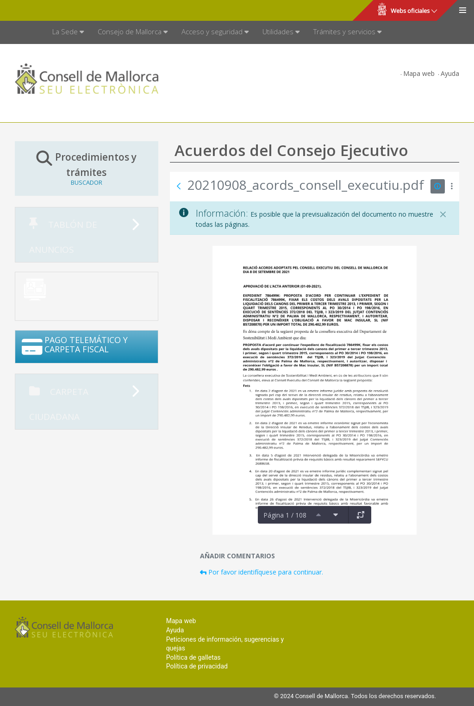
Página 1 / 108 (284, 515)
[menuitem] (68, 32)
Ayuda (450, 73)
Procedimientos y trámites (86, 168)
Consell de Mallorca (38, 10)
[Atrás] (178, 186)
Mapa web (419, 73)
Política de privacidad (197, 666)
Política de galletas (193, 657)
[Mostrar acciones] (452, 186)
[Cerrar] (443, 214)
